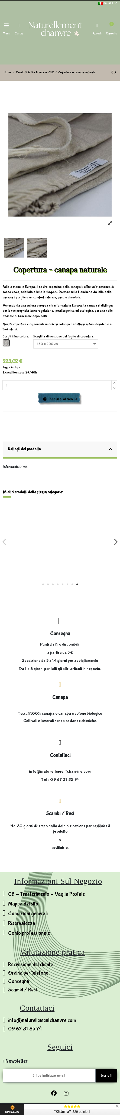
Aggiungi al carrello (60, 399)
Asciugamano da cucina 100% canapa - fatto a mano (89, 557)
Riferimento (11, 467)
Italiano (107, 3)
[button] (43, 584)
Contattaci (60, 755)
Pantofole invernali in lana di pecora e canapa (31, 557)
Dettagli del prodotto (60, 449)
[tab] (60, 450)
